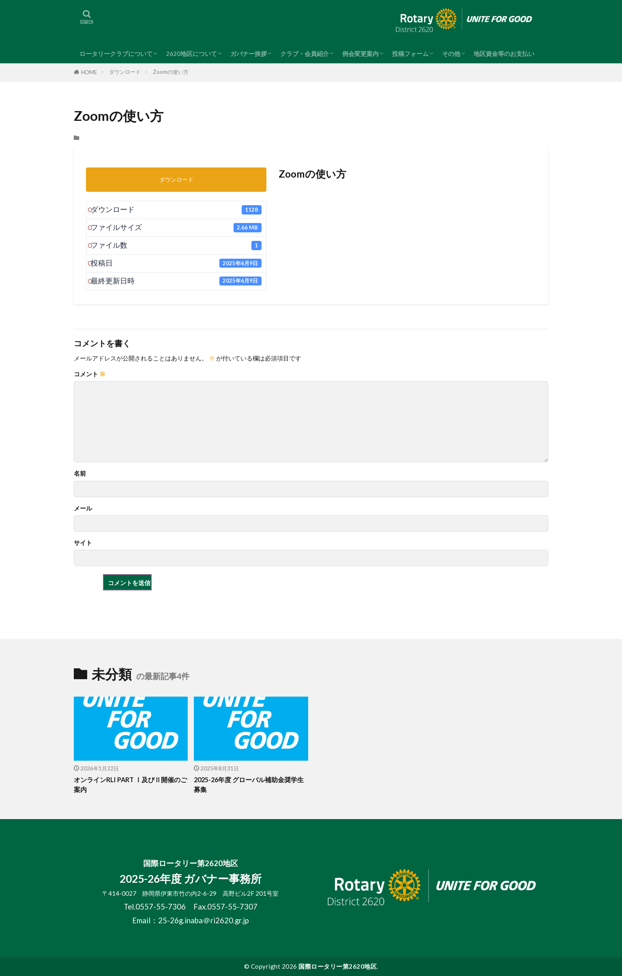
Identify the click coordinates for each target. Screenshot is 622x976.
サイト (83, 543)
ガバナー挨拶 (248, 53)
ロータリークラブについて (115, 53)
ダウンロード (125, 72)
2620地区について (191, 53)
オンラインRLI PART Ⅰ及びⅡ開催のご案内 (130, 785)
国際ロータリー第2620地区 (337, 966)
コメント (89, 374)
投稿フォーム (410, 53)
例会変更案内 (360, 53)
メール (83, 508)
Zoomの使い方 (171, 72)
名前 (80, 473)
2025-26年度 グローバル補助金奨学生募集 (249, 785)
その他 (451, 53)
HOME (89, 72)
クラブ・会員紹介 (304, 53)
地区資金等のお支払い (504, 53)
